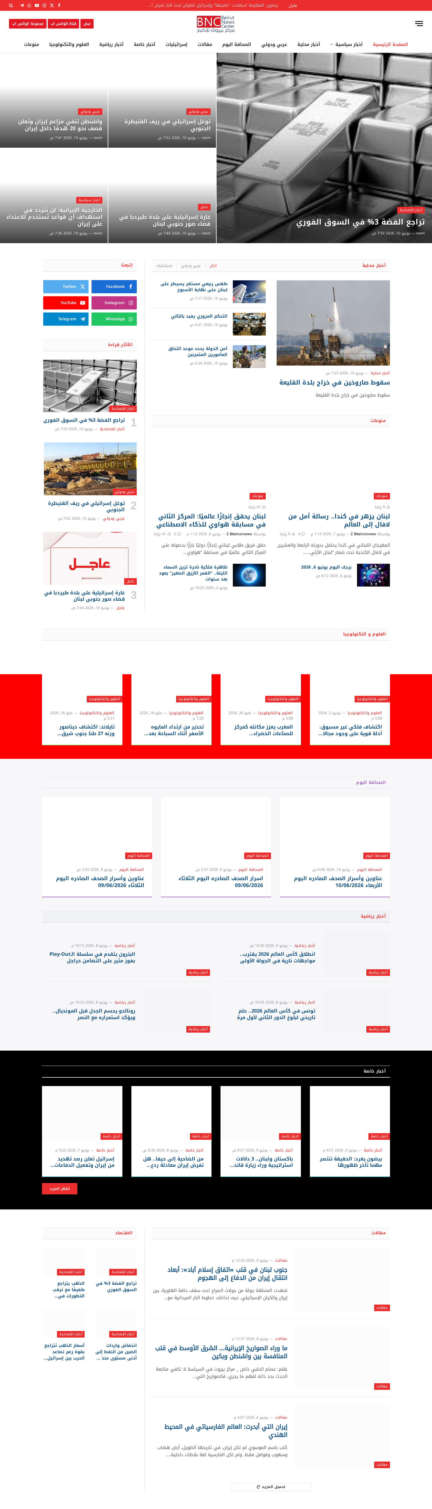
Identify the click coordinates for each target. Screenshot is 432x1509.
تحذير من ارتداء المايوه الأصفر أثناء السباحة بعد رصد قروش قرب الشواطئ (173, 730)
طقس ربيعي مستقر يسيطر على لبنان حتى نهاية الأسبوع (193, 287)
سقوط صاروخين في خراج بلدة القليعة (334, 383)
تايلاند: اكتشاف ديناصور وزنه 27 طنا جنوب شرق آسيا (87, 730)
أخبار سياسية (349, 44)
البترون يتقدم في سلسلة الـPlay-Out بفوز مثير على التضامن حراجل (92, 957)
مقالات (205, 44)
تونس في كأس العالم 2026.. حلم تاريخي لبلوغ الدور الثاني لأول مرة (276, 1014)
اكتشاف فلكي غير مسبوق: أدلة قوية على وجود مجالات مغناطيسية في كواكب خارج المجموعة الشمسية (350, 730)
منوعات (31, 44)
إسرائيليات (177, 44)
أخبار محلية (308, 44)
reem (420, 233)
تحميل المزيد (271, 1486)
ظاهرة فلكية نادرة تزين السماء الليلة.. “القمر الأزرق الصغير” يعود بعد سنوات (193, 573)
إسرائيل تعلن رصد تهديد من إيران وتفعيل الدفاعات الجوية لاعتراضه (85, 1162)
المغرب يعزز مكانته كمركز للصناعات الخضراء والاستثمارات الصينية (263, 730)
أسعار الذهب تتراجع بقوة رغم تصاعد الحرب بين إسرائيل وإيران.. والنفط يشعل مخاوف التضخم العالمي (64, 1351)
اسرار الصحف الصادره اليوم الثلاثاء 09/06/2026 (220, 882)
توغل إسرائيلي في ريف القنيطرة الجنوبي (167, 125)
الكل (213, 265)
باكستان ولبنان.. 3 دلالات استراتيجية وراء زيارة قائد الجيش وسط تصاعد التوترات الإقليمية (263, 1162)
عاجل (204, 207)
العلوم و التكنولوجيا (364, 634)
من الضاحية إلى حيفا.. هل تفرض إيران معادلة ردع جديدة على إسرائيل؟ (173, 1162)
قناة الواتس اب (63, 23)
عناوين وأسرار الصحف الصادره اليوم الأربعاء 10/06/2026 (338, 882)
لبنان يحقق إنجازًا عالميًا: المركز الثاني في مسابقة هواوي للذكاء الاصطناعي (211, 520)
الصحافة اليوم (236, 44)
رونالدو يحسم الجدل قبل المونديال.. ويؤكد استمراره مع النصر (93, 1014)
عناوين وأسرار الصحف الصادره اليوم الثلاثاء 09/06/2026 (100, 882)
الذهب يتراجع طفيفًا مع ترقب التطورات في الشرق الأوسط (69, 1289)
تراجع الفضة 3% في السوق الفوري (360, 222)
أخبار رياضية (111, 44)
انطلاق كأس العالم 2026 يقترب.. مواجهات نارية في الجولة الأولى (277, 957)
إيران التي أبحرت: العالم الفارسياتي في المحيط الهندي (225, 1431)
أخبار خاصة (144, 44)
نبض (86, 23)
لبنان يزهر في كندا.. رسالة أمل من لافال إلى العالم (339, 520)
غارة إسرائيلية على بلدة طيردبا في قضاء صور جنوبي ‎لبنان (165, 221)
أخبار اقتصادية (411, 210)
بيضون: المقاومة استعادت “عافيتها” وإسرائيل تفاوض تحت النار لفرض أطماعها (210, 5)
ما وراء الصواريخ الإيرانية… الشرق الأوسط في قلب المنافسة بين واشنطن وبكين (221, 1352)
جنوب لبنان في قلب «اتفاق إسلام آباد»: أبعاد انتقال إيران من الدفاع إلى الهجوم (227, 1274)
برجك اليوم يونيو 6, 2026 (326, 567)
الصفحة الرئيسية (390, 44)
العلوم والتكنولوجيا (69, 44)
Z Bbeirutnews (363, 534)
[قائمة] (419, 23)
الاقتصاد (124, 1233)
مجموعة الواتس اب (28, 23)
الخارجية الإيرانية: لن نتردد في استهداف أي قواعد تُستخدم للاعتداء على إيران (54, 217)
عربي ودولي (274, 44)
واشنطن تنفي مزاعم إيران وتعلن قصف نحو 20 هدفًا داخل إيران (60, 125)
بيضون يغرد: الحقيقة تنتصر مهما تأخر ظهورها (351, 1162)
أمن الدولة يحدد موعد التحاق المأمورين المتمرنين (197, 352)
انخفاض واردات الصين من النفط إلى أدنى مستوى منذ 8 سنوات (116, 1351)
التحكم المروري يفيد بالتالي (199, 316)
